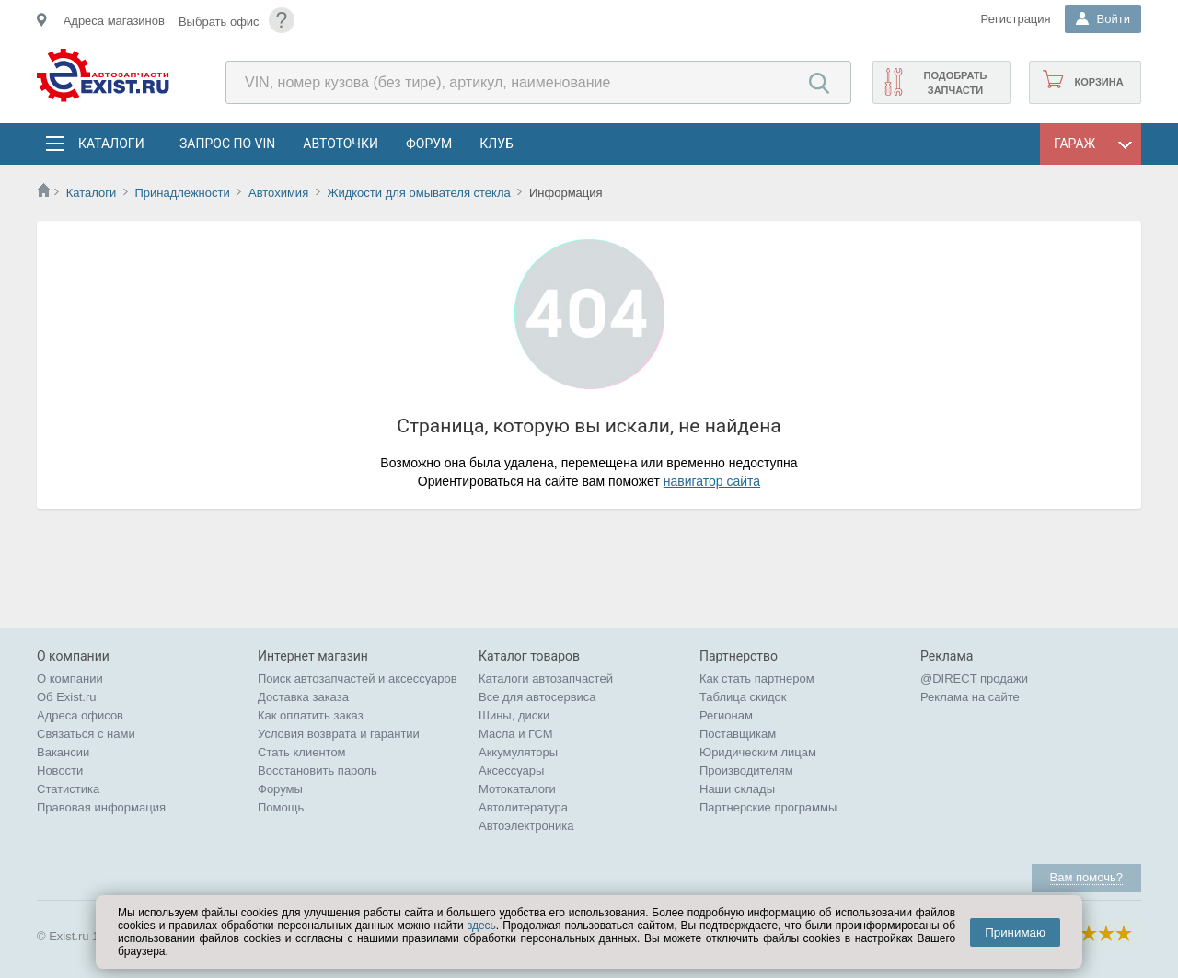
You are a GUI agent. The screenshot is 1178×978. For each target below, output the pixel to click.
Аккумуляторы (518, 752)
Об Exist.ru (67, 697)
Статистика (68, 789)
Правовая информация (101, 807)
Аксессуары (511, 770)
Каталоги (110, 143)
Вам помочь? (1086, 877)
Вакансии (63, 752)
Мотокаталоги (517, 789)
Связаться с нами (86, 734)
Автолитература (523, 807)
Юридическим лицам (757, 752)
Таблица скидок (743, 697)
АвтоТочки (340, 143)
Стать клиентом (302, 752)
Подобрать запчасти (955, 83)
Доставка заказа (303, 697)
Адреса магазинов (114, 21)
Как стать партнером (756, 678)
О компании (70, 678)
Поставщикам (737, 734)
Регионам (726, 715)
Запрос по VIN (227, 143)
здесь (482, 925)
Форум (429, 143)
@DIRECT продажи (974, 678)
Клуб (496, 143)
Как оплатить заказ (311, 715)
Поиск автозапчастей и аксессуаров (357, 678)
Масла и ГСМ (516, 734)
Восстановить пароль (317, 770)
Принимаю (1015, 932)
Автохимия (278, 193)
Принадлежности (181, 193)
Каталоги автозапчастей (546, 678)
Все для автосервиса (537, 697)
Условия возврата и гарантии (339, 734)
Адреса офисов (80, 715)
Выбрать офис (219, 22)
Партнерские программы (768, 807)
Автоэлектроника (526, 826)
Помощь (281, 807)
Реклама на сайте (970, 697)
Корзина (1098, 81)
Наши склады (737, 789)
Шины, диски (514, 715)
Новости (60, 770)
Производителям (746, 770)
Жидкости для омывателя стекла (418, 193)
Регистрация (1016, 19)
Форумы (280, 789)
